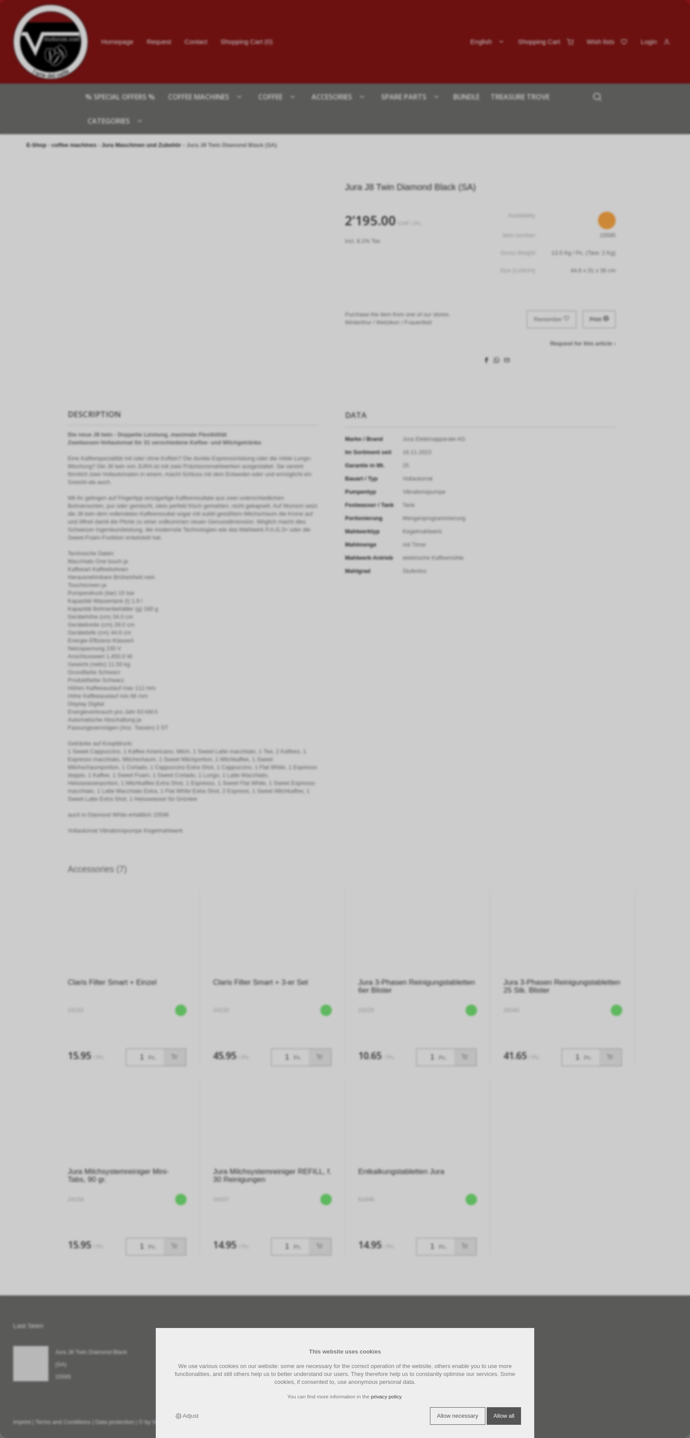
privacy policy (386, 1396)
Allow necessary (457, 1415)
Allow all (503, 1415)
